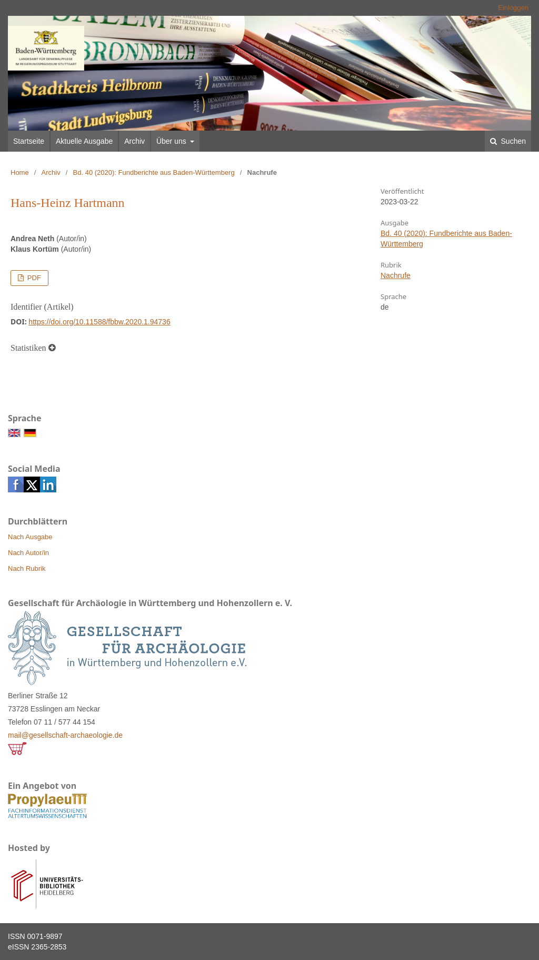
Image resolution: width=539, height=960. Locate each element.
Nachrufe (396, 275)
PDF (33, 278)
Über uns (172, 141)
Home (20, 172)
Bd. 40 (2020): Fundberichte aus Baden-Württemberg (154, 172)
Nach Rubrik (27, 568)
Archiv (134, 141)
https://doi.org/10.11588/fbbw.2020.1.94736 (99, 322)
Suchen (512, 141)
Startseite (28, 141)
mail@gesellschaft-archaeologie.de (65, 735)
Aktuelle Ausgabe (84, 141)
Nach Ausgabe (30, 537)
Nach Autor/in (28, 553)
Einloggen (513, 8)
